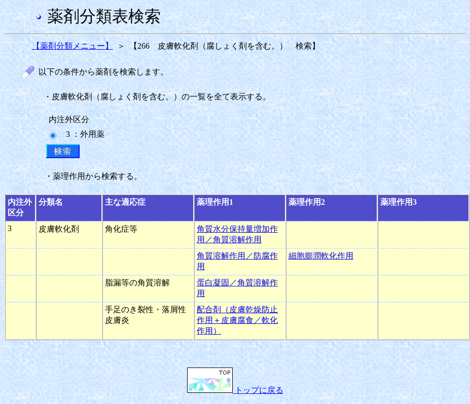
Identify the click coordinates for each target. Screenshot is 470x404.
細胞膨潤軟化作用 (320, 255)
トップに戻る (235, 390)
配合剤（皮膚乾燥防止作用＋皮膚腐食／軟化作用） (237, 320)
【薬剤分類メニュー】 (72, 46)
